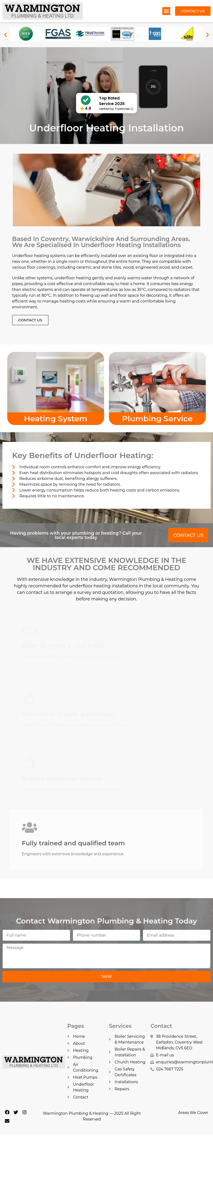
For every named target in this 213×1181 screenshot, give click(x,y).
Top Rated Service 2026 (112, 100)
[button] (166, 11)
